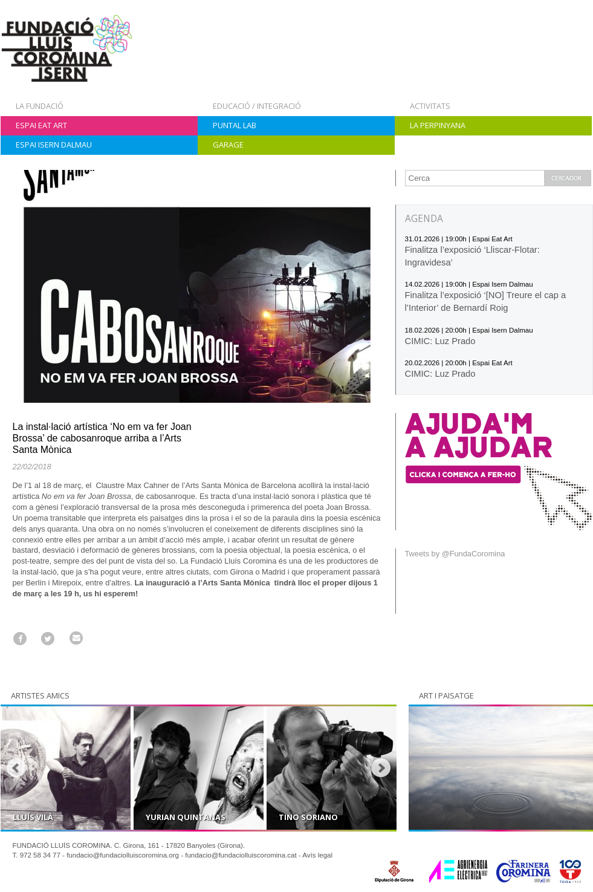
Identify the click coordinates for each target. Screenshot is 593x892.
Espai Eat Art (41, 125)
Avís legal (317, 855)
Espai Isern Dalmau (54, 144)
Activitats (430, 105)
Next (380, 768)
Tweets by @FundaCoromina (455, 553)
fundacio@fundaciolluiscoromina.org (122, 855)
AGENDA (424, 218)
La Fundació (39, 105)
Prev (16, 768)
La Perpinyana (437, 125)
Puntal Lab (234, 125)
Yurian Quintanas (185, 817)
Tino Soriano (308, 817)
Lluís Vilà (33, 817)
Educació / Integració (257, 105)
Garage (228, 144)
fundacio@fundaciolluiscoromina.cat (241, 855)
